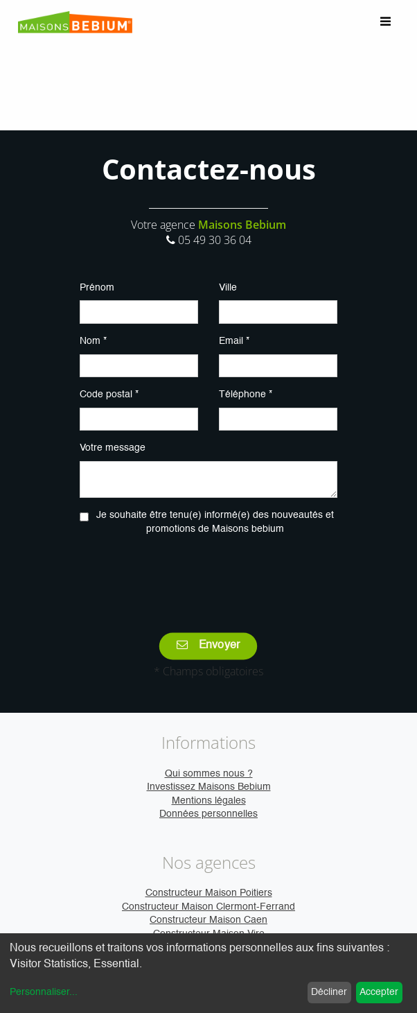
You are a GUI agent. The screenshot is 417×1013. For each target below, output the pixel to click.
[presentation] (208, 574)
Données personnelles (208, 814)
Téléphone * (245, 394)
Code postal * (109, 394)
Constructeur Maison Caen (208, 920)
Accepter (379, 992)
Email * (234, 341)
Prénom (97, 288)
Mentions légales (209, 801)
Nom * (93, 341)
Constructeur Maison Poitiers (208, 893)
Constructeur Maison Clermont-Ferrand (208, 907)
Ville (228, 288)
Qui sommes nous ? (209, 774)
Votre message (112, 448)
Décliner (329, 992)
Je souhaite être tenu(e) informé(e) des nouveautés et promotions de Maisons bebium (215, 522)
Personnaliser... (44, 992)
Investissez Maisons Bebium (209, 787)
